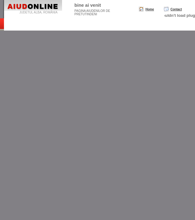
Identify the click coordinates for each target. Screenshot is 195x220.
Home (149, 9)
